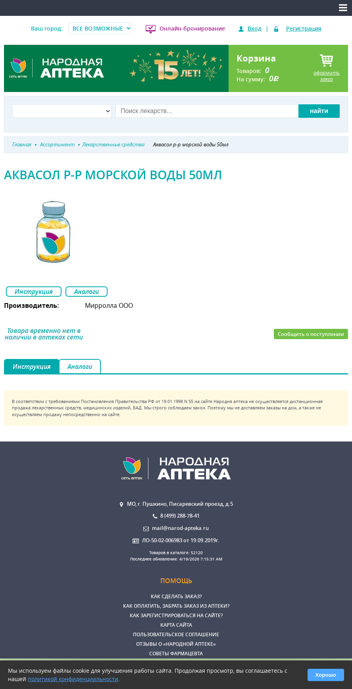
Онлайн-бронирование (192, 28)
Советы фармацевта (176, 653)
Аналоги (86, 291)
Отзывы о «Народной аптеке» (176, 644)
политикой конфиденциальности (73, 679)
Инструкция (34, 291)
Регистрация (303, 28)
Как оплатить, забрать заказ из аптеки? (176, 606)
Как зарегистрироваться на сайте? (176, 615)
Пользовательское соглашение (176, 634)
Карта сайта (176, 625)
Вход (255, 28)
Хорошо (325, 675)
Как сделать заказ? (176, 596)
